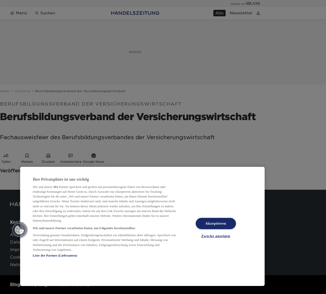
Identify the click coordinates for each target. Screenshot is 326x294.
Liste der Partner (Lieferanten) (55, 255)
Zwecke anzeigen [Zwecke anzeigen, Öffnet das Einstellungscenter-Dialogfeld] (215, 236)
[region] (142, 226)
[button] (19, 230)
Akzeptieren (215, 223)
